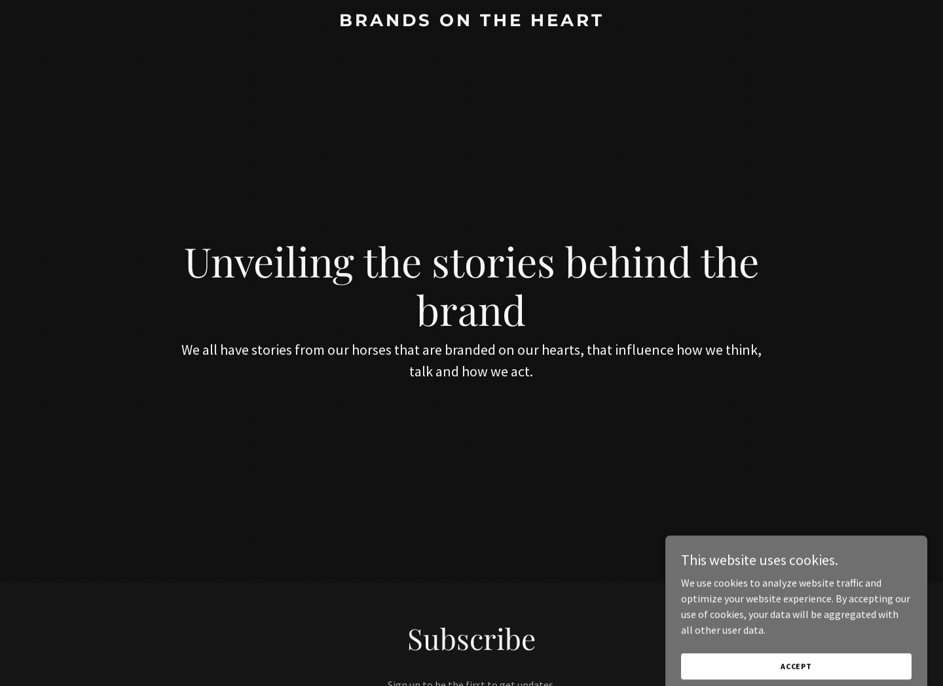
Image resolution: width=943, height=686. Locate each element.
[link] (471, 22)
